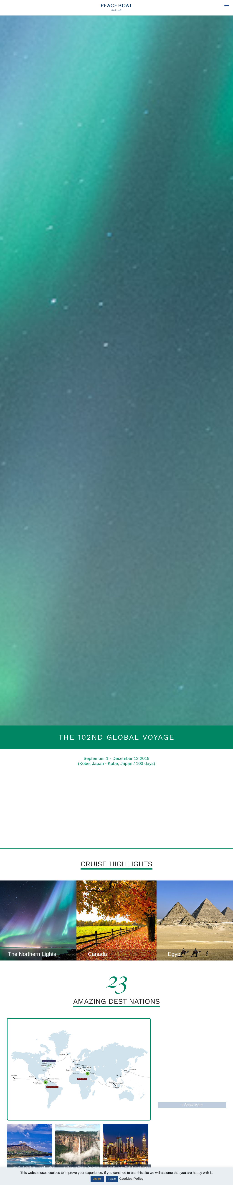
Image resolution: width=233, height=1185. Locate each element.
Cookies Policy (131, 1178)
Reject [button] (112, 1178)
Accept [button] (97, 1178)
